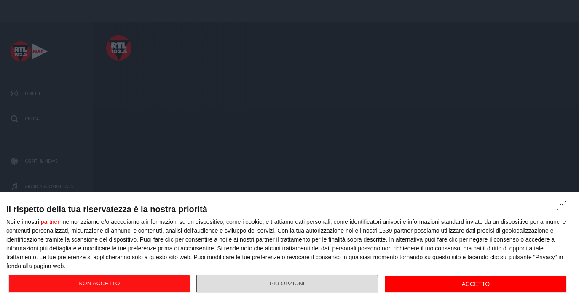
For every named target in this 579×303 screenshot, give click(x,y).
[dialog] (289, 247)
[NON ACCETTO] (564, 207)
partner (50, 222)
